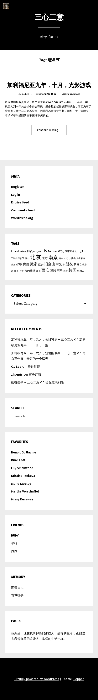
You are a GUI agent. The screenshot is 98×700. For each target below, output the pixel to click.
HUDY (15, 535)
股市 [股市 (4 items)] (21, 271)
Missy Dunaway (22, 499)
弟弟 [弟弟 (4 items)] (13, 264)
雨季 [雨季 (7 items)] (60, 270)
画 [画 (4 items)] (12, 271)
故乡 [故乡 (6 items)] (41, 264)
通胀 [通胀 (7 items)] (53, 270)
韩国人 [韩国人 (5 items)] (80, 270)
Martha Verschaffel (25, 491)
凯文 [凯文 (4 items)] (27, 258)
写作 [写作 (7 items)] (21, 258)
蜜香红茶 (34, 366)
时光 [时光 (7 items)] (59, 264)
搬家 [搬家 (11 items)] (33, 264)
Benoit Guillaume (23, 452)
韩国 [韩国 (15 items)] (72, 270)
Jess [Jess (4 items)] (34, 251)
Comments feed (23, 210)
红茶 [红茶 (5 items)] (16, 270)
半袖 (14, 543)
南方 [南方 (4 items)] (61, 258)
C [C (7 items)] (12, 251)
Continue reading (50, 131)
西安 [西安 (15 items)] (45, 270)
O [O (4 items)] (56, 251)
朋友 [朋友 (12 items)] (69, 264)
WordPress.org (22, 218)
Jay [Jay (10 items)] (29, 251)
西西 (14, 551)
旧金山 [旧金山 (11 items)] (49, 264)
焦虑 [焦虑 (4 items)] (84, 264)
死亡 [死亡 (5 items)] (79, 264)
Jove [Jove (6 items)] (40, 251)
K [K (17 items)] (45, 250)
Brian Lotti (18, 460)
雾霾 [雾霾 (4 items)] (65, 271)
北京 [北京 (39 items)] (35, 257)
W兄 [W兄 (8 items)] (61, 251)
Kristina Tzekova (23, 476)
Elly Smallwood (22, 468)
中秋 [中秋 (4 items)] (74, 251)
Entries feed (20, 202)
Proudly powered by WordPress (36, 679)
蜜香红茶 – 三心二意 (25, 382)
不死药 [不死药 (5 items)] (68, 251)
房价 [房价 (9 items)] (26, 264)
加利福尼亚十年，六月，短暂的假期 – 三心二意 (43, 353)
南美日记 (17, 587)
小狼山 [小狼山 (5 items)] (72, 258)
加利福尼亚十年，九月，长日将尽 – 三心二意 (42, 339)
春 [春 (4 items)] (64, 264)
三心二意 (49, 17)
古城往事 (17, 595)
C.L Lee (25, 94)
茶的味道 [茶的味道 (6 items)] (29, 270)
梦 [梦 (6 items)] (75, 264)
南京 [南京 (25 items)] (53, 257)
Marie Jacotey (21, 484)
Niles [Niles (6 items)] (51, 251)
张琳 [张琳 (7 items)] (19, 264)
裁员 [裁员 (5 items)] (38, 270)
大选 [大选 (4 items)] (66, 258)
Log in (15, 194)
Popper (78, 679)
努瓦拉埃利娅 (54, 382)
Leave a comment (71, 94)
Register (17, 187)
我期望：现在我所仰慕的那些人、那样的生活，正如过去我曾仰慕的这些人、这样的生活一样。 (48, 636)
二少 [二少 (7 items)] (80, 251)
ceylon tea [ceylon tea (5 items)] (20, 251)
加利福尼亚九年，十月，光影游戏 (49, 85)
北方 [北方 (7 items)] (45, 258)
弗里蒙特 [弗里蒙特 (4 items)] (80, 258)
